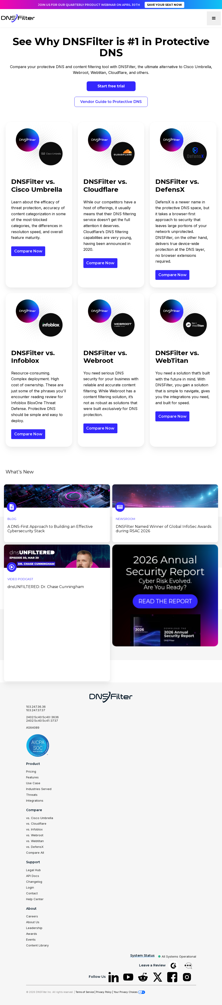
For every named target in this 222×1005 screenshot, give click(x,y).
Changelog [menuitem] (34, 878)
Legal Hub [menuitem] (33, 867)
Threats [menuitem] (32, 793)
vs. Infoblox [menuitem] (34, 827)
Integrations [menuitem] (34, 799)
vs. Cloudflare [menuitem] (36, 822)
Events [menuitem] (31, 934)
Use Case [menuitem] (33, 782)
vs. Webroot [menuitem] (34, 833)
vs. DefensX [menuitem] (35, 844)
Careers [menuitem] (32, 912)
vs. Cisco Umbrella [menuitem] (39, 816)
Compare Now (28, 251)
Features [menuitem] (32, 777)
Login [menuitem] (30, 883)
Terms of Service (84, 986)
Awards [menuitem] (31, 928)
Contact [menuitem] (32, 889)
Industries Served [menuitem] (38, 788)
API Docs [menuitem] (32, 872)
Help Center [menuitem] (35, 894)
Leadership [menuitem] (34, 923)
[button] (214, 18)
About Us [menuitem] (32, 917)
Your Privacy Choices (130, 986)
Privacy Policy (104, 986)
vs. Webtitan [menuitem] (35, 838)
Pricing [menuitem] (31, 771)
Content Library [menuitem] (37, 940)
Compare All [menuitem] (35, 850)
